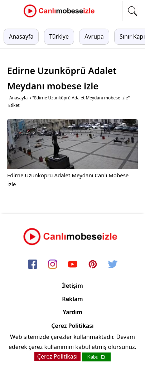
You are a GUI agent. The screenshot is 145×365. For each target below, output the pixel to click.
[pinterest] (92, 264)
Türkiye (59, 36)
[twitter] (112, 264)
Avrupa (94, 36)
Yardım (72, 312)
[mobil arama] (132, 11)
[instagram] (52, 264)
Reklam (72, 299)
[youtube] (72, 264)
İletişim (72, 286)
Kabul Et (96, 357)
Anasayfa (21, 36)
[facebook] (32, 264)
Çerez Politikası (72, 326)
